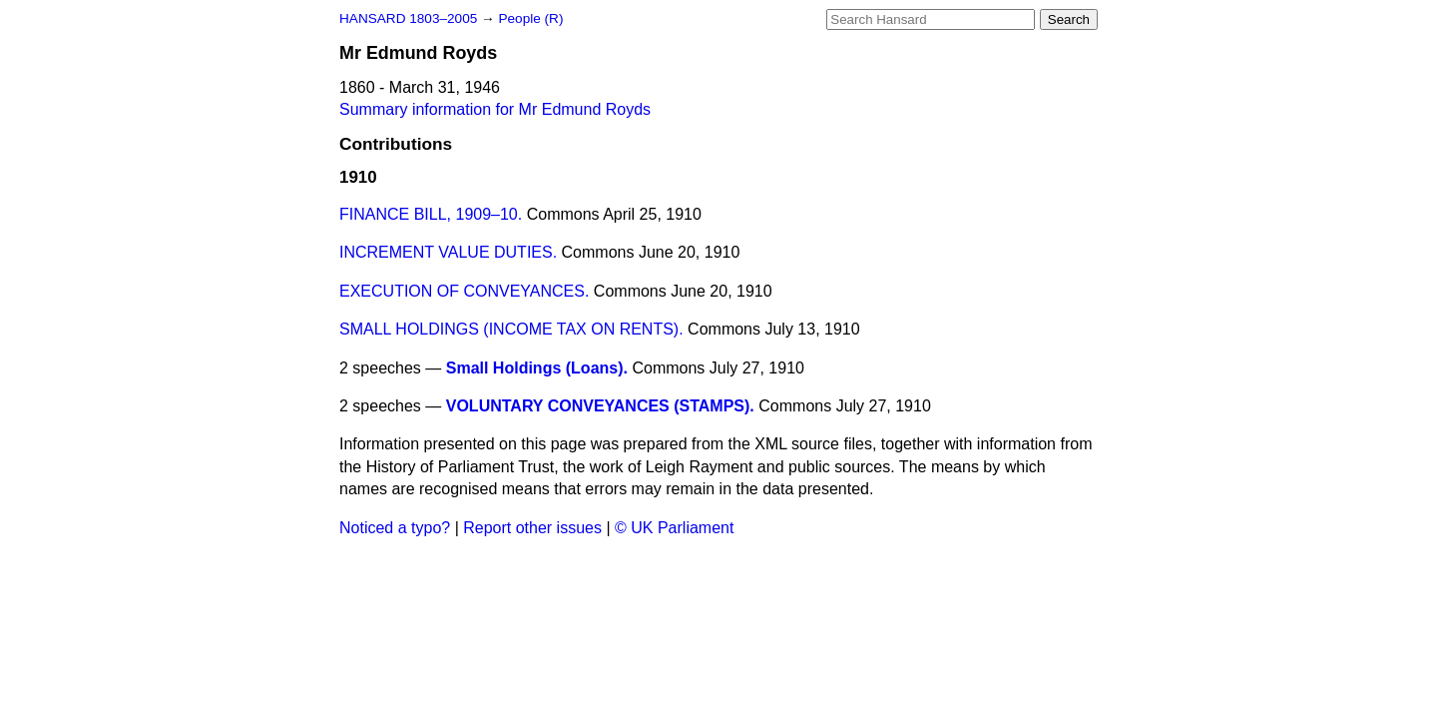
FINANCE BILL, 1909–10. (430, 214)
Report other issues (532, 527)
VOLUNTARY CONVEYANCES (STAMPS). (600, 405)
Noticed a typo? (394, 527)
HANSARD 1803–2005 (408, 18)
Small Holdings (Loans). (537, 368)
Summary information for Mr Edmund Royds (495, 109)
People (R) (530, 18)
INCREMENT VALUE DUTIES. (448, 252)
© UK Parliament (674, 527)
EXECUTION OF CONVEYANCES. (464, 291)
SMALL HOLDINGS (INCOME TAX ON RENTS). (511, 329)
